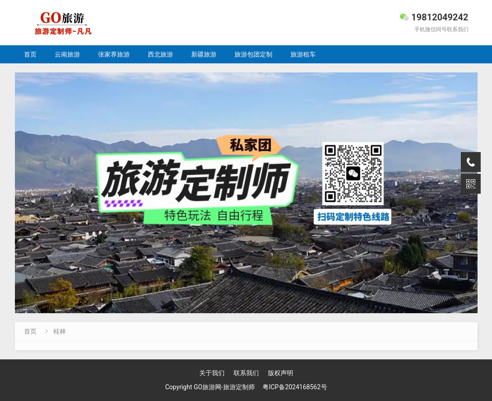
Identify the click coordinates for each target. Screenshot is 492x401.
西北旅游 (160, 54)
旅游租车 (303, 54)
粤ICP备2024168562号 (294, 387)
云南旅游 (67, 54)
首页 (30, 54)
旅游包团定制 (253, 54)
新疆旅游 (203, 54)
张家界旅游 (114, 54)
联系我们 (246, 373)
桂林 (59, 331)
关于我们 (212, 373)
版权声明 (280, 373)
